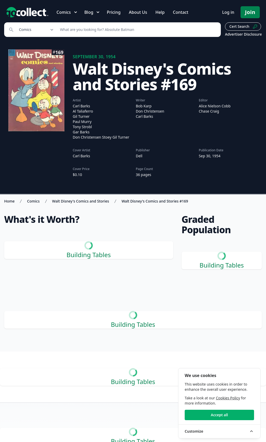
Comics (33, 201)
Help (159, 12)
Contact (180, 12)
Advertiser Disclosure (243, 34)
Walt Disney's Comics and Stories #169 (155, 201)
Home (9, 201)
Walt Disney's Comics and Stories (80, 201)
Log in (228, 12)
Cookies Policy (228, 397)
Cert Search (243, 26)
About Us (138, 12)
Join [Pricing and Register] (250, 12)
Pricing (114, 12)
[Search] (137, 30)
